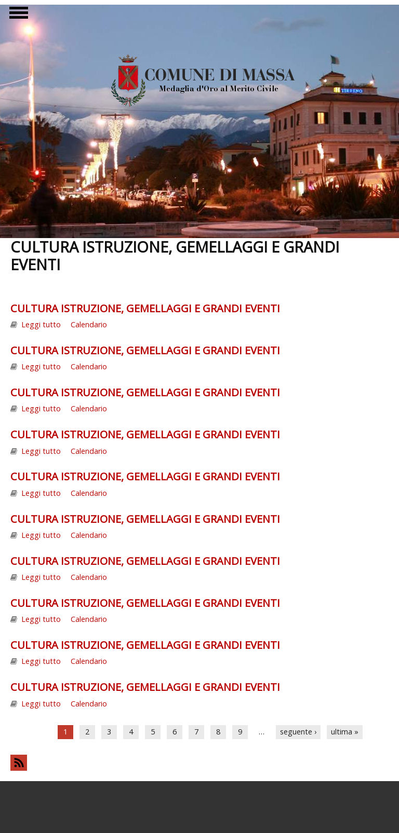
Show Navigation (17, 15)
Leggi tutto (41, 324)
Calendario (89, 324)
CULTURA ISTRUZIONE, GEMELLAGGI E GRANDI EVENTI (145, 308)
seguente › (298, 732)
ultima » (344, 732)
